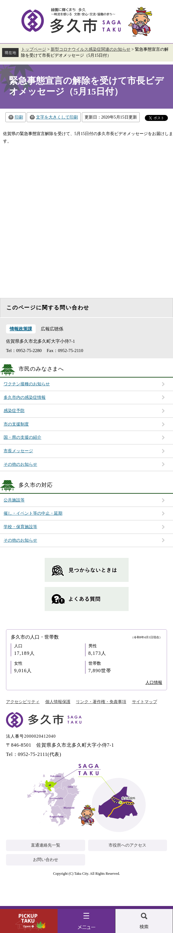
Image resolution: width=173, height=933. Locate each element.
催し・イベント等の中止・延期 (33, 513)
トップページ (33, 49)
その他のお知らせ (20, 464)
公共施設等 (14, 500)
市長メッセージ (18, 451)
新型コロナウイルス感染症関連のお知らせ (90, 49)
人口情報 (153, 682)
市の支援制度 (16, 424)
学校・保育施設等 (20, 527)
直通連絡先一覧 (45, 845)
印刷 (19, 117)
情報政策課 (21, 329)
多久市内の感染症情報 (25, 397)
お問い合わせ (45, 859)
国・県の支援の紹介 (22, 437)
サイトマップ (144, 702)
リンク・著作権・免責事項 (101, 702)
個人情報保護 (57, 702)
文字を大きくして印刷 (57, 117)
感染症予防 (14, 410)
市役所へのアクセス (127, 845)
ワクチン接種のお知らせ (27, 384)
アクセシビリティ (23, 702)
